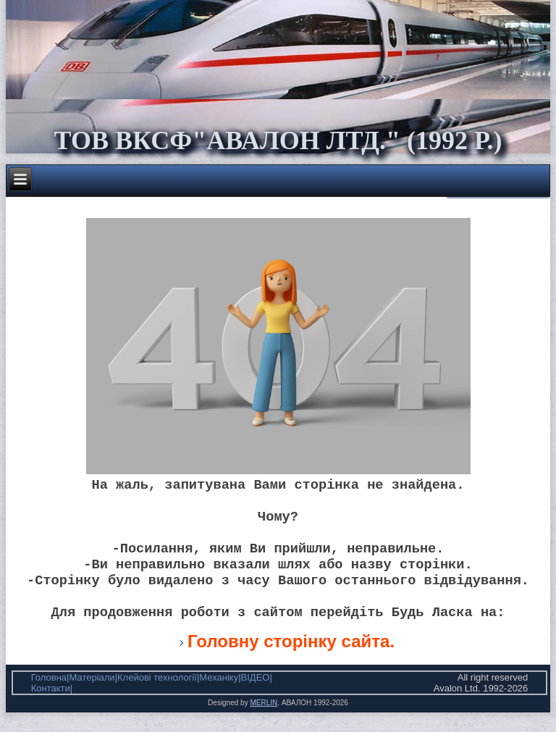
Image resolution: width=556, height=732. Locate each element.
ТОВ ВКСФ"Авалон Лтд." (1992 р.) (278, 140)
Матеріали (91, 696)
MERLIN (263, 722)
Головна (49, 696)
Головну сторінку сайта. (291, 660)
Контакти (50, 707)
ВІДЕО (255, 696)
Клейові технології (157, 696)
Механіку (218, 696)
